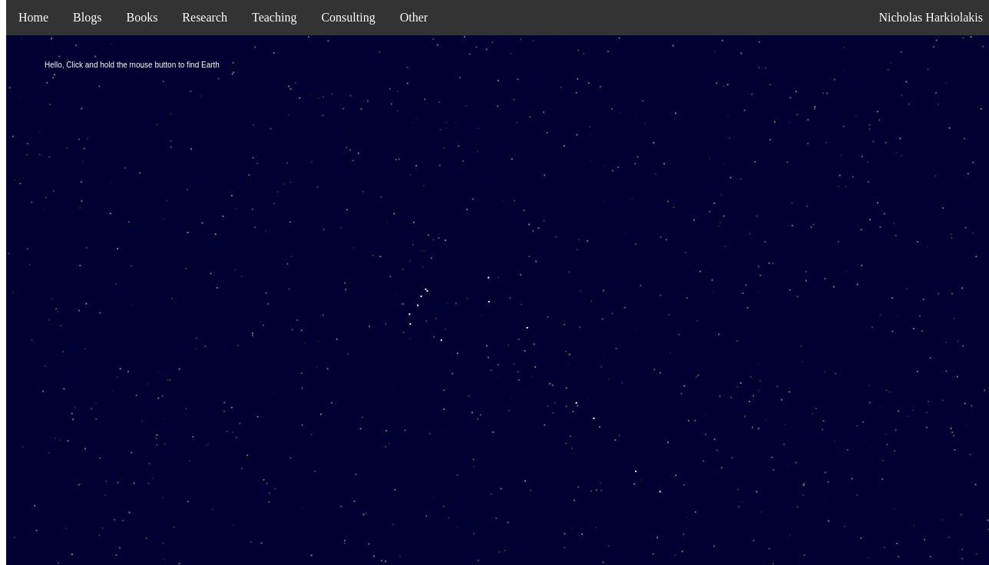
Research (204, 17)
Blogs (87, 17)
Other (414, 17)
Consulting (348, 17)
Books (141, 17)
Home (33, 17)
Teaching (274, 17)
